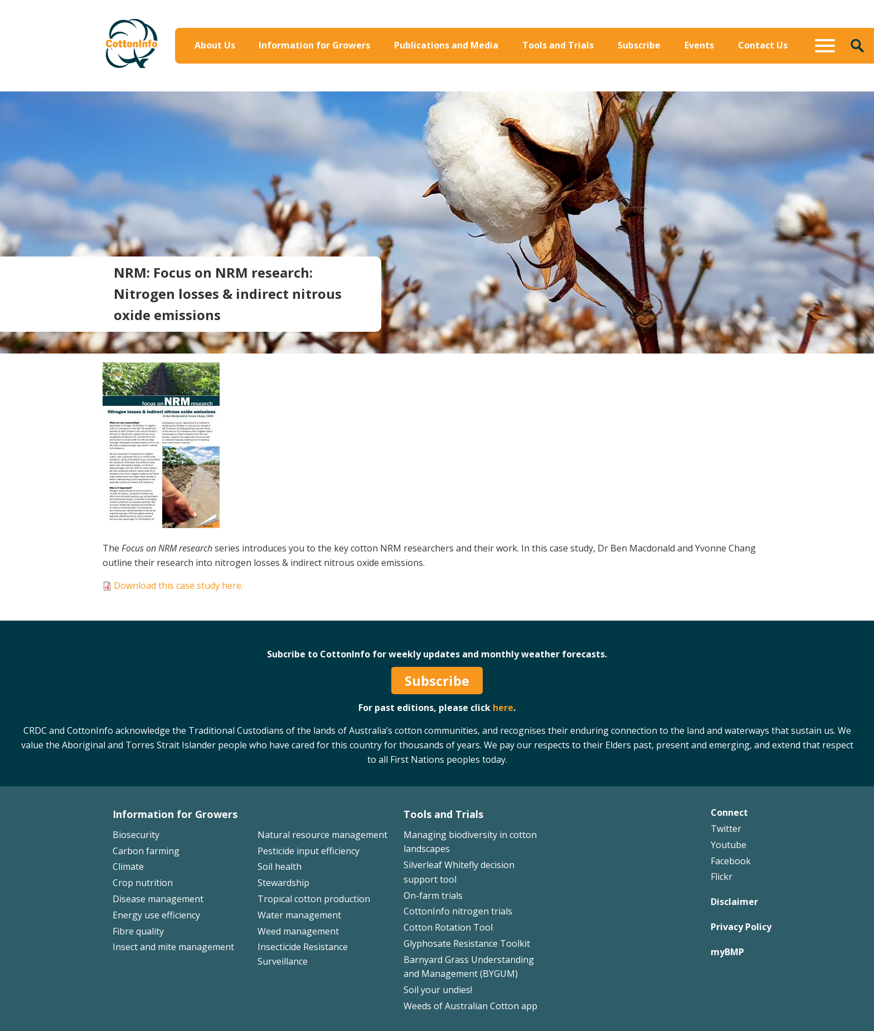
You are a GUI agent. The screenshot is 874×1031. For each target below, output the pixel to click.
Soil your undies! (438, 990)
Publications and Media (446, 45)
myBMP (727, 952)
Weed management (298, 931)
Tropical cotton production (314, 899)
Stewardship (283, 883)
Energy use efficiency (156, 915)
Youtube (728, 845)
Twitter (726, 828)
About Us (215, 45)
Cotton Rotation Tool (448, 927)
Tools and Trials (558, 45)
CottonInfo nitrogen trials (458, 911)
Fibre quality (138, 931)
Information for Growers (314, 45)
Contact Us (763, 45)
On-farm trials (433, 895)
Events (699, 45)
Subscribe (639, 45)
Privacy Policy (741, 927)
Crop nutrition (143, 883)
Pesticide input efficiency (309, 851)
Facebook (731, 861)
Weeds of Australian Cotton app (470, 1006)
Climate (128, 866)
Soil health (280, 866)
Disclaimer (734, 902)
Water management (299, 915)
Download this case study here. (178, 585)
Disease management (158, 899)
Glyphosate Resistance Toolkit (467, 943)
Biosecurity (136, 835)
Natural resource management (322, 835)
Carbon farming (146, 851)
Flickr (721, 876)
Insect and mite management (173, 947)
